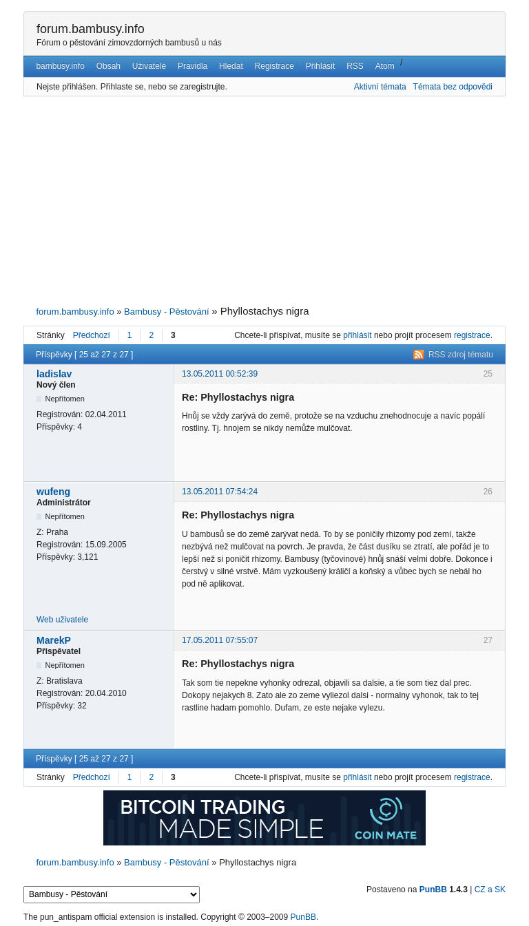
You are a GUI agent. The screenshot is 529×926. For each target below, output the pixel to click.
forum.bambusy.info (91, 29)
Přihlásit (320, 66)
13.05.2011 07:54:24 (220, 491)
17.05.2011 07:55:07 (220, 640)
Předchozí (91, 335)
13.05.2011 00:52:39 (220, 374)
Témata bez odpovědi (452, 87)
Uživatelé (149, 66)
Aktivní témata (380, 87)
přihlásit (357, 335)
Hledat (231, 66)
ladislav (54, 373)
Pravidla (192, 66)
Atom (385, 66)
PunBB (433, 889)
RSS (355, 66)
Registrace (274, 66)
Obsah (108, 66)
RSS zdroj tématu (460, 354)
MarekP (54, 640)
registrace (472, 335)
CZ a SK (490, 889)
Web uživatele (62, 619)
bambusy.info (60, 66)
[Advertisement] (264, 201)
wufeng (53, 491)
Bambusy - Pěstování (166, 311)
